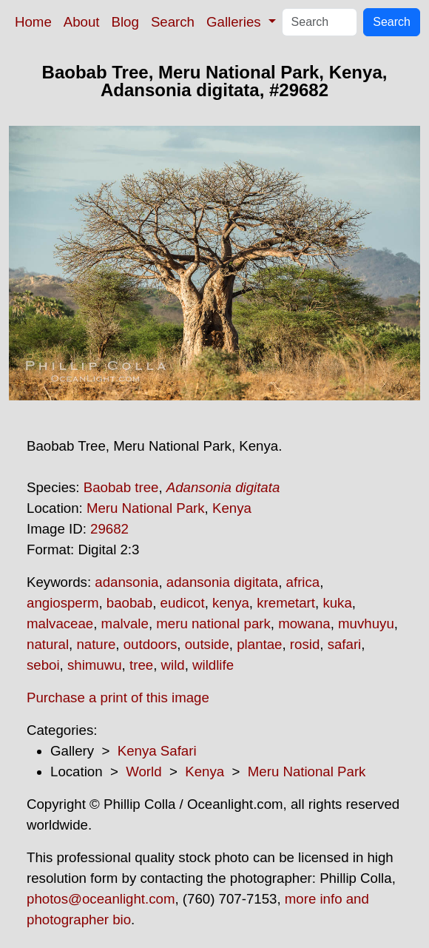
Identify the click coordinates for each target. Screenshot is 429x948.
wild (173, 665)
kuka (336, 603)
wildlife (213, 665)
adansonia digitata (222, 582)
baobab (129, 603)
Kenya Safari (157, 751)
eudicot (183, 603)
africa (303, 582)
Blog (125, 22)
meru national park (213, 623)
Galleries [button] (235, 22)
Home (33, 22)
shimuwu (94, 665)
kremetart (286, 603)
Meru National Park (146, 508)
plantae (259, 644)
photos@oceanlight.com (101, 899)
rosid (305, 644)
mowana (304, 623)
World (143, 771)
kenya (230, 603)
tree (141, 665)
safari (345, 644)
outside (207, 644)
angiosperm (62, 603)
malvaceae (60, 623)
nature (95, 644)
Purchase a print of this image (118, 697)
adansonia (126, 582)
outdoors (151, 644)
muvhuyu (366, 623)
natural (48, 644)
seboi (43, 665)
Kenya (231, 508)
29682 (109, 529)
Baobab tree (121, 487)
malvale (125, 623)
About (82, 22)
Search (173, 22)
